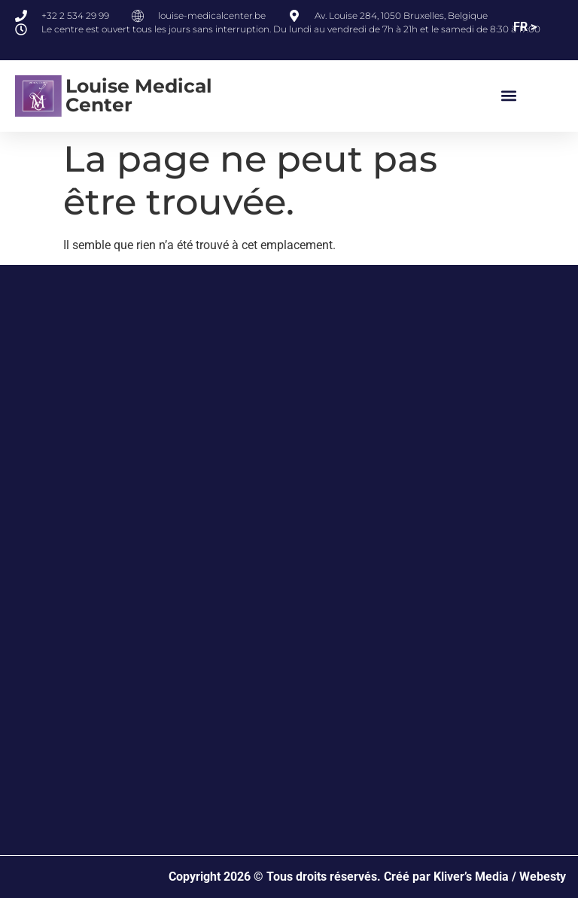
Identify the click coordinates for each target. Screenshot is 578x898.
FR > (525, 27)
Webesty (542, 876)
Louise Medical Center (138, 95)
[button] (509, 96)
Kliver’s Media (471, 876)
